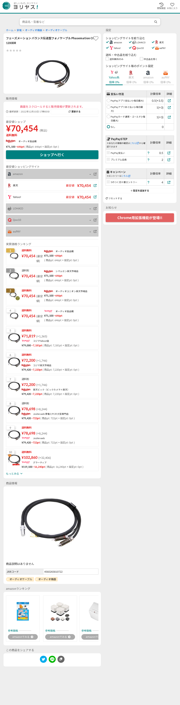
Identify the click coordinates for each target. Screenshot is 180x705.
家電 (19, 30)
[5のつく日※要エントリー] (169, 182)
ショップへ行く (52, 155)
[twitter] (43, 660)
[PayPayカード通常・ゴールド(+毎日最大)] (169, 117)
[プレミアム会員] (169, 159)
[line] (52, 660)
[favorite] (95, 38)
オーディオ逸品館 (27, 141)
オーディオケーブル (56, 30)
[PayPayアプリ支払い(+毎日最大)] (169, 100)
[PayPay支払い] (169, 152)
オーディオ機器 (33, 30)
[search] (156, 21)
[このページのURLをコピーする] (61, 659)
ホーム (9, 30)
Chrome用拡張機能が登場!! (139, 218)
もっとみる (14, 473)
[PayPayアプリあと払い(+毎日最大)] (169, 107)
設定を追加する (140, 190)
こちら (134, 143)
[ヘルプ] (148, 152)
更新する (75, 111)
